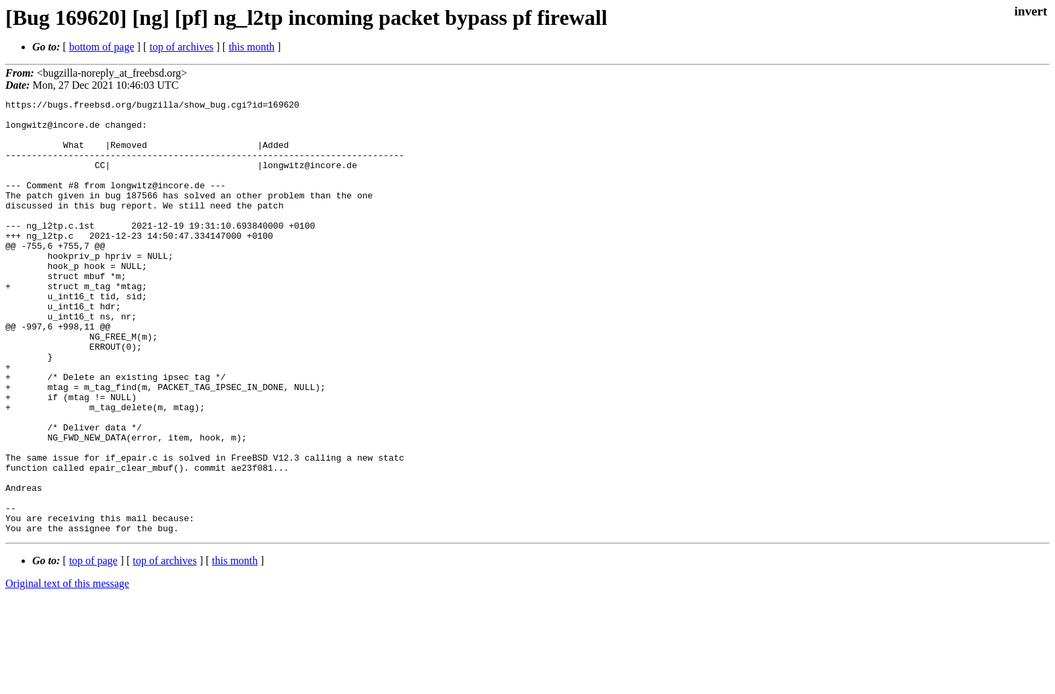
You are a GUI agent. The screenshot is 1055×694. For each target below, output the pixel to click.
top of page (93, 647)
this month (252, 46)
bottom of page (102, 46)
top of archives (181, 46)
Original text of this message (67, 670)
